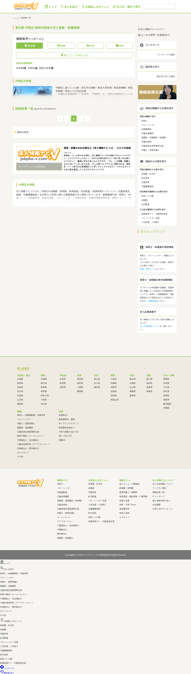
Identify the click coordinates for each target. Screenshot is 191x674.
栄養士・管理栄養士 (150, 149)
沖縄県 (166, 407)
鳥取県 (133, 391)
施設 (90, 45)
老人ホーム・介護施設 (129, 483)
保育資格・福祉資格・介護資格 (133, 496)
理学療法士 (62, 533)
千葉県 (44, 399)
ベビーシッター (148, 124)
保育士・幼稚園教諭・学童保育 (31, 415)
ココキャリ (124, 517)
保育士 (144, 120)
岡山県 (133, 378)
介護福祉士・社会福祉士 (28, 439)
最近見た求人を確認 (166, 76)
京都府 (114, 387)
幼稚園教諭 (146, 129)
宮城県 (20, 395)
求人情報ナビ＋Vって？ (151, 29)
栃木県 (44, 383)
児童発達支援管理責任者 (152, 145)
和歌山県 (115, 399)
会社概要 (156, 504)
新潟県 (63, 383)
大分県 (166, 387)
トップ (51, 7)
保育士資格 (124, 512)
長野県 (63, 387)
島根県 (133, 395)
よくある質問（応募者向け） (154, 34)
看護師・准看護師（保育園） (154, 137)
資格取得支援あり (67, 427)
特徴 (119, 45)
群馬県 (44, 387)
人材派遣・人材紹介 (150, 222)
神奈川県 (45, 395)
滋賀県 (114, 391)
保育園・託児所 (148, 173)
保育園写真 (124, 508)
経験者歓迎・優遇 (67, 419)
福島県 (20, 403)
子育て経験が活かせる (69, 431)
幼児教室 (145, 204)
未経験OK (63, 415)
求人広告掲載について (150, 326)
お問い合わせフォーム (162, 508)
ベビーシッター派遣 (150, 217)
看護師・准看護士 (65, 537)
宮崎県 (166, 395)
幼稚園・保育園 (126, 487)
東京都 (44, 391)
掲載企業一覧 (158, 492)
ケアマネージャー (65, 521)
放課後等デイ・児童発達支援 (154, 213)
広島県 (133, 383)
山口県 (133, 387)
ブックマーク (7, 668)
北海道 (20, 378)
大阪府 (114, 378)
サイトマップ (158, 496)
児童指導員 (146, 141)
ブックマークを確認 (166, 54)
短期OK (62, 439)
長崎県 (166, 399)
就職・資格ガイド (148, 268)
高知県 (149, 383)
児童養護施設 (147, 186)
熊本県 (166, 391)
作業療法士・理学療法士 (28, 448)
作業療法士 (62, 529)
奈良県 (114, 395)
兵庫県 (114, 383)
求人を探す (69, 7)
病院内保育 (23, 132)
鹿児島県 (167, 403)
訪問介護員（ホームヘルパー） (31, 435)
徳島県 (149, 387)
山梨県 (63, 378)
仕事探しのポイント (95, 7)
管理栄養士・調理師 (128, 492)
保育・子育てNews (127, 504)
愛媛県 (149, 391)
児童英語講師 (147, 133)
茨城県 (44, 378)
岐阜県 (80, 383)
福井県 (97, 387)
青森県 (20, 383)
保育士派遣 (124, 500)
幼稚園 (144, 200)
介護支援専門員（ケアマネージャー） (34, 444)
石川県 (97, 383)
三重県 (80, 387)
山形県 (20, 399)
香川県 (149, 378)
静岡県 (80, 391)
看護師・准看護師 (25, 427)
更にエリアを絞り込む (74, 55)
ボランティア (23, 452)
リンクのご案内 (159, 487)
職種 (61, 45)
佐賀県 (166, 383)
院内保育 (145, 177)
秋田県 (20, 387)
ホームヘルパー (64, 517)
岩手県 (20, 391)
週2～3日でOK (65, 435)
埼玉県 (44, 403)
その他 (20, 456)
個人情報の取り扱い (161, 500)
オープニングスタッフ (69, 423)
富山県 (97, 378)
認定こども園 (147, 195)
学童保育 (145, 182)
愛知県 (80, 378)
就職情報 (152, 300)
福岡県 (166, 378)
